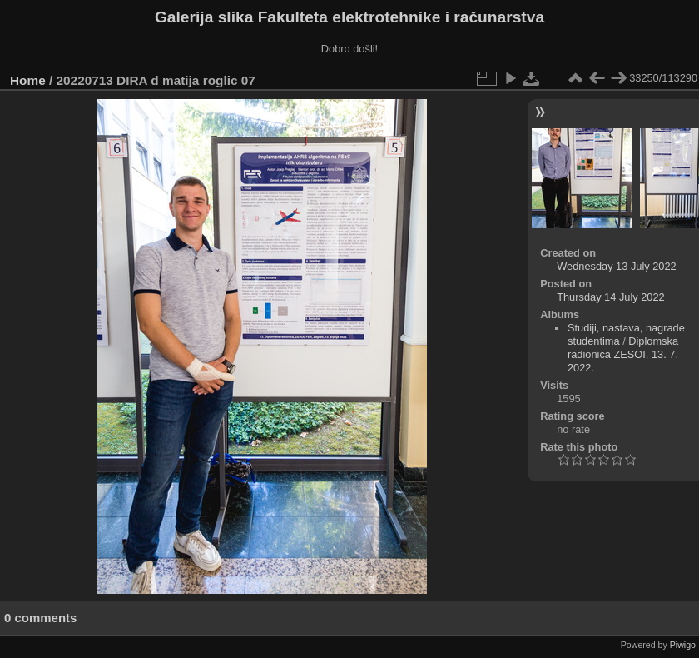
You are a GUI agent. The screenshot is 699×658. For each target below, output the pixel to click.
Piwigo (683, 645)
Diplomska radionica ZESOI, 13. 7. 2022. (623, 354)
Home (28, 80)
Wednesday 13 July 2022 (616, 266)
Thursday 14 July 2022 (610, 297)
